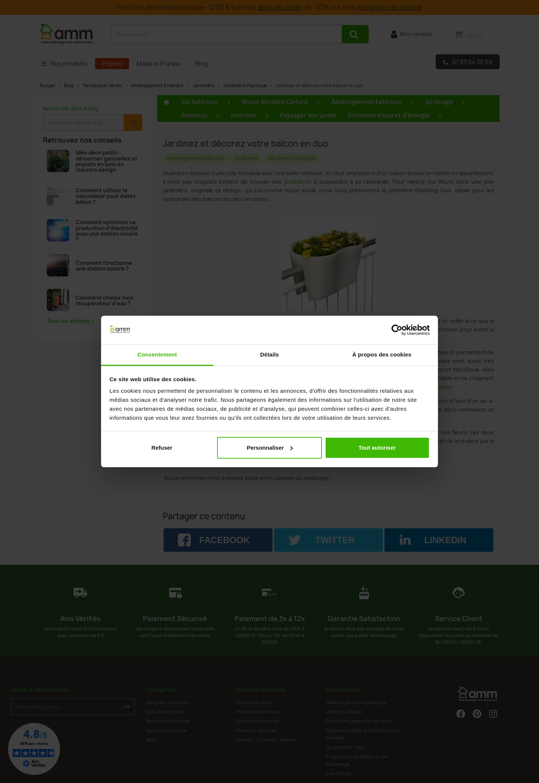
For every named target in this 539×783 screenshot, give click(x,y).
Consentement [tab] (157, 354)
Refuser (162, 447)
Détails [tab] (269, 354)
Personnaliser (270, 447)
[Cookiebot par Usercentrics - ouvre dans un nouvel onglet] (397, 330)
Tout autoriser (377, 447)
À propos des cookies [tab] (381, 354)
